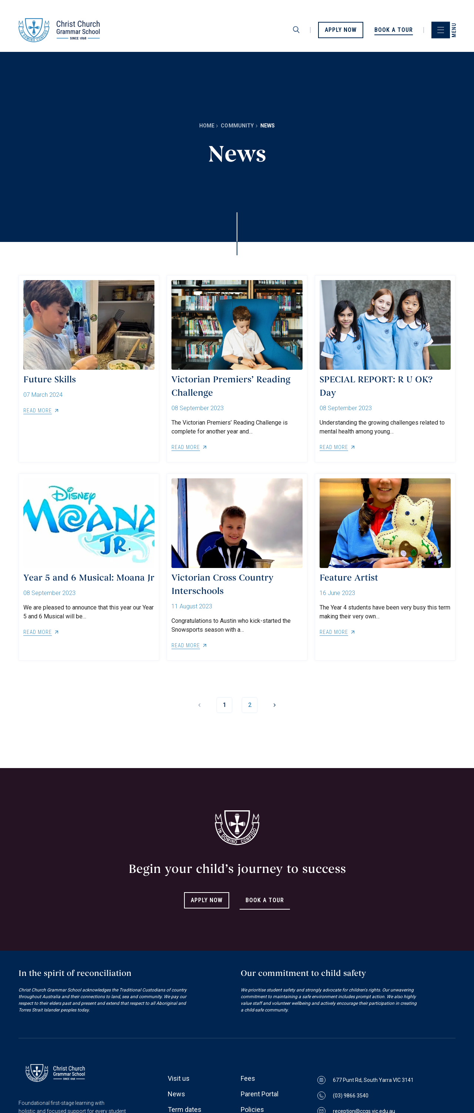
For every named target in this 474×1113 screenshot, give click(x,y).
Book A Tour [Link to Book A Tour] (265, 900)
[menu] (440, 30)
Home (207, 126)
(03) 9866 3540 (342, 1096)
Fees (248, 1078)
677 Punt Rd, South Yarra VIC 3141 (365, 1080)
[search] (296, 30)
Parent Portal (259, 1094)
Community (237, 126)
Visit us (179, 1078)
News (176, 1094)
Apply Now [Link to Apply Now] (207, 900)
